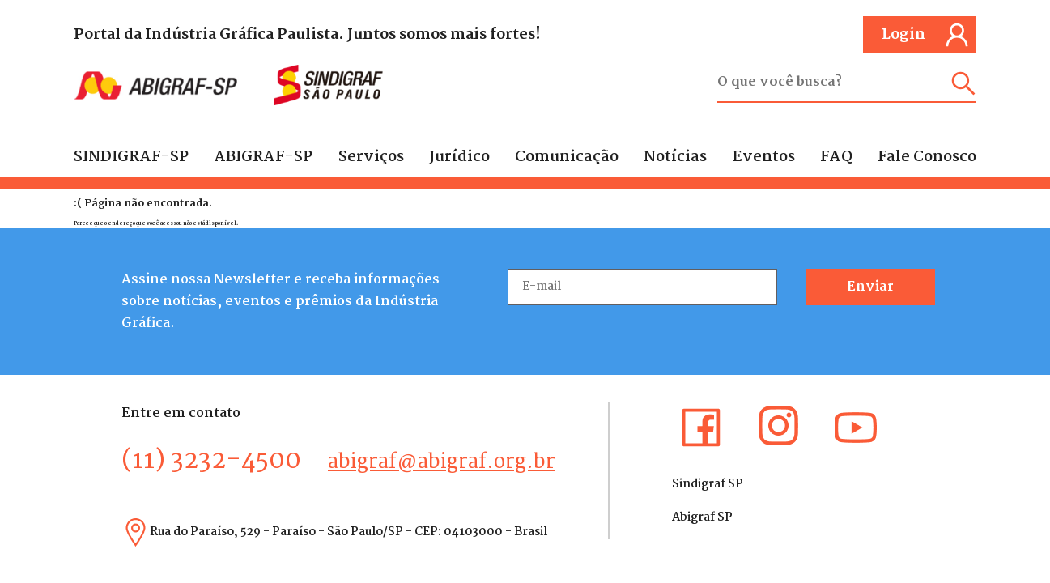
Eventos (764, 157)
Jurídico (459, 157)
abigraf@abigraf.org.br (441, 462)
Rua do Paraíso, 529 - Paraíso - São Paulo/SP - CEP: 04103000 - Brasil (348, 532)
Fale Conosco (927, 157)
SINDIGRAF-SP (131, 157)
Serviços (371, 157)
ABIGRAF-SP (263, 157)
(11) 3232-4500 (211, 461)
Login (926, 35)
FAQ (836, 157)
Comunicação (567, 157)
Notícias (675, 157)
